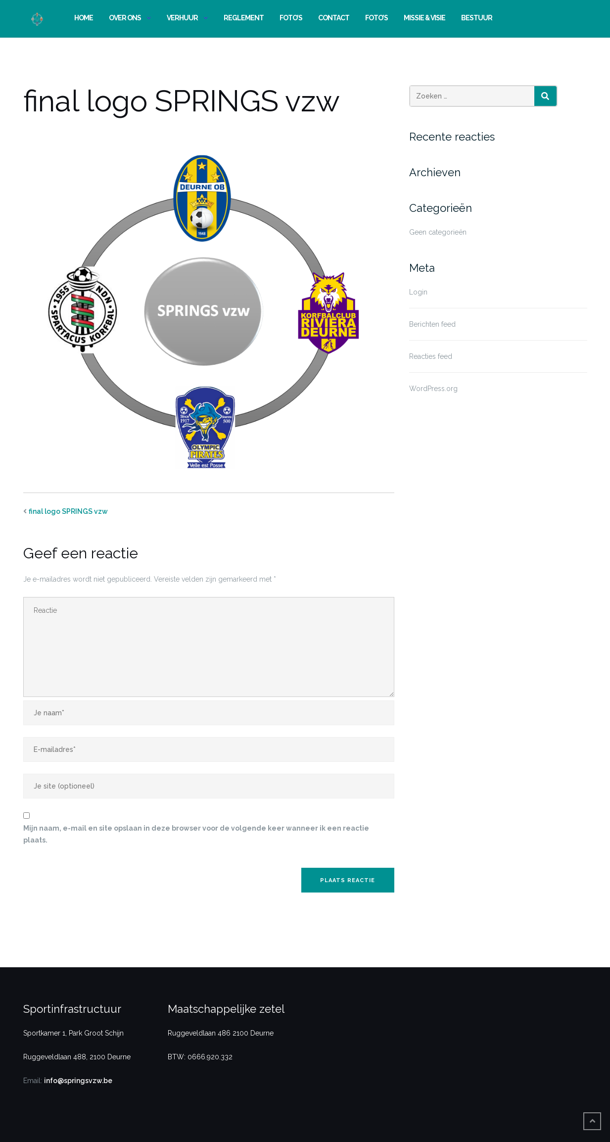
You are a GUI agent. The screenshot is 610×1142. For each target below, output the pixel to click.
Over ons (125, 18)
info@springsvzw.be (78, 1081)
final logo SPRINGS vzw (68, 511)
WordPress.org (433, 389)
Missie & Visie (424, 18)
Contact (333, 18)
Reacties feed (430, 356)
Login (418, 292)
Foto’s (291, 18)
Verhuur (182, 18)
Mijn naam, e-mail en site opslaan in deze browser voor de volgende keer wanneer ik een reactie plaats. (196, 834)
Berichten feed (432, 324)
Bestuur (476, 18)
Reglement (244, 18)
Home (83, 18)
